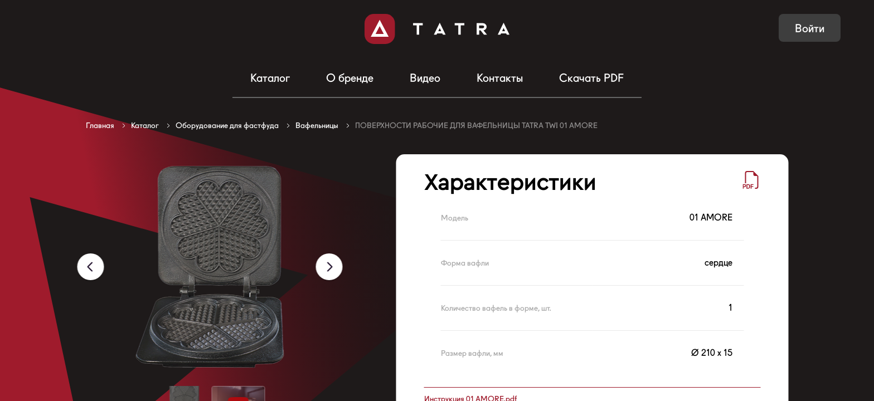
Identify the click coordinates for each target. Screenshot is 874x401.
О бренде (349, 78)
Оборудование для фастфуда (227, 125)
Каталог (270, 78)
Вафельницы (316, 125)
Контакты (500, 78)
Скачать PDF (591, 78)
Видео (425, 78)
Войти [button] (809, 28)
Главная (100, 125)
